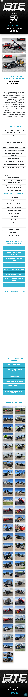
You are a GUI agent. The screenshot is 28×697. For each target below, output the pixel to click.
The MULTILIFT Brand (14, 365)
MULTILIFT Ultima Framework (14, 381)
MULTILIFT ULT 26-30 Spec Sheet (14, 269)
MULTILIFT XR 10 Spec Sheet (14, 274)
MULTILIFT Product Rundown (14, 248)
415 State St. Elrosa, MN (14, 28)
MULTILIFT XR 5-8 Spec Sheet (14, 285)
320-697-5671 (14, 26)
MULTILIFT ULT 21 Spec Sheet (14, 265)
